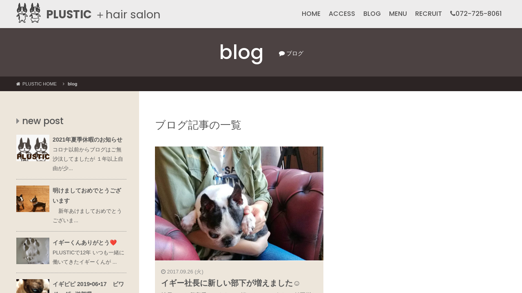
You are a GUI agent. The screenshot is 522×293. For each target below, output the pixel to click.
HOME (311, 13)
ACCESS (342, 13)
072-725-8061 (476, 13)
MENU (398, 13)
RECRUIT (428, 13)
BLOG (372, 13)
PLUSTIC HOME (36, 83)
